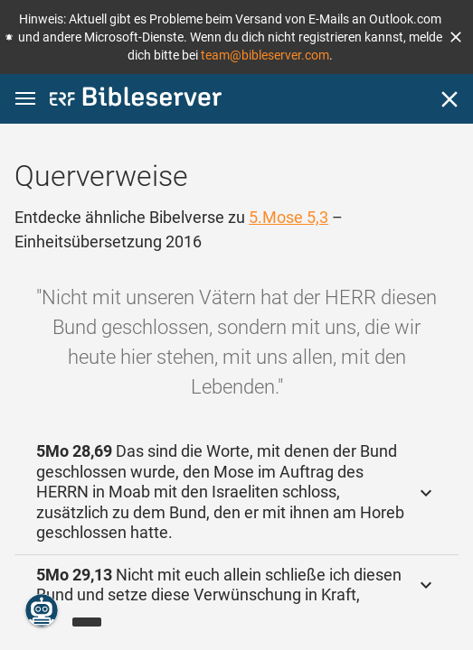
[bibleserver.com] (136, 99)
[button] (456, 37)
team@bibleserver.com (265, 55)
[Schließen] (449, 99)
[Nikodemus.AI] (41, 610)
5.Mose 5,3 (288, 217)
